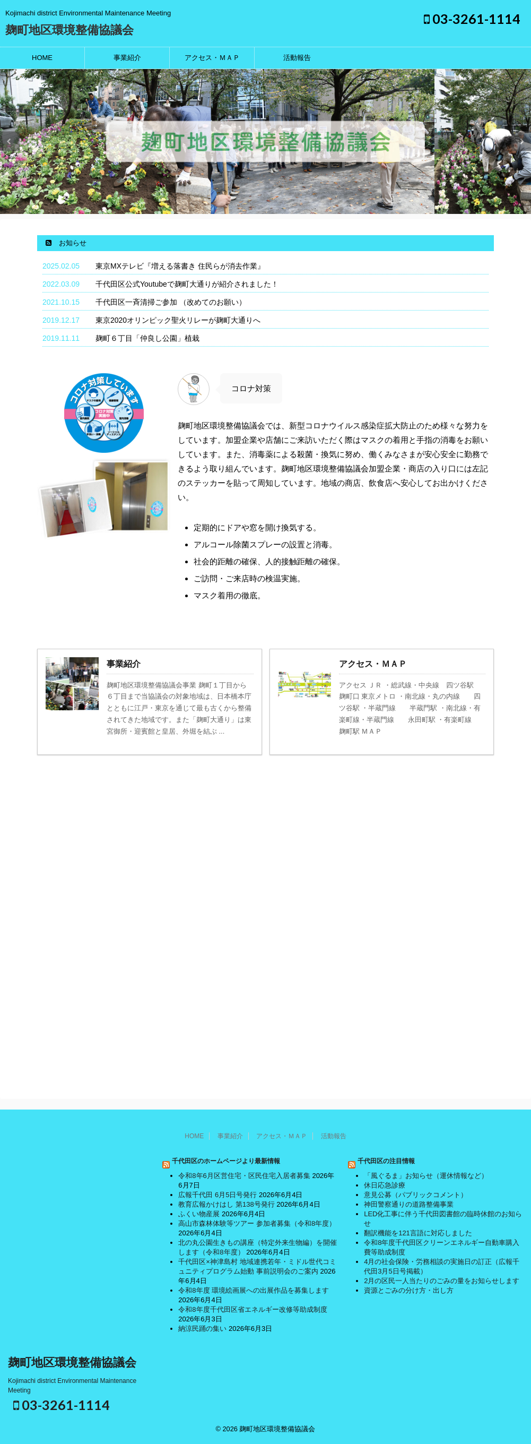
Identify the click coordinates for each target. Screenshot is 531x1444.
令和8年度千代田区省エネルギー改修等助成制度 (252, 1309)
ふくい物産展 (199, 1214)
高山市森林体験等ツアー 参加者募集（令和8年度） (257, 1223)
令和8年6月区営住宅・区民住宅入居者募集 (244, 1176)
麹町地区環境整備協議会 (69, 30)
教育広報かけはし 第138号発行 (226, 1204)
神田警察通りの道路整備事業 (409, 1204)
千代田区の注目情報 (386, 1161)
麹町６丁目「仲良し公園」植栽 (147, 338)
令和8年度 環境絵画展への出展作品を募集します (253, 1290)
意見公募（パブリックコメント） (415, 1195)
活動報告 (297, 58)
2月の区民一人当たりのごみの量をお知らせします (441, 1281)
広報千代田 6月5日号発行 (217, 1195)
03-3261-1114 (472, 19)
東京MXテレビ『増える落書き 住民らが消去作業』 (180, 266)
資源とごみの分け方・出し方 (409, 1290)
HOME (42, 58)
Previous (10, 141)
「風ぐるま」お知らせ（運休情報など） (426, 1176)
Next (521, 141)
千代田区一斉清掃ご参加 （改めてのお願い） (170, 302)
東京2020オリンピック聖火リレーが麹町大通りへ (177, 320)
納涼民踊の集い (202, 1329)
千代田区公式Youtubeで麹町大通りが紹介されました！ (186, 284)
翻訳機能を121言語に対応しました (418, 1233)
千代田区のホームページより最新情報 (226, 1161)
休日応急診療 (384, 1185)
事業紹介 (127, 58)
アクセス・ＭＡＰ (212, 58)
